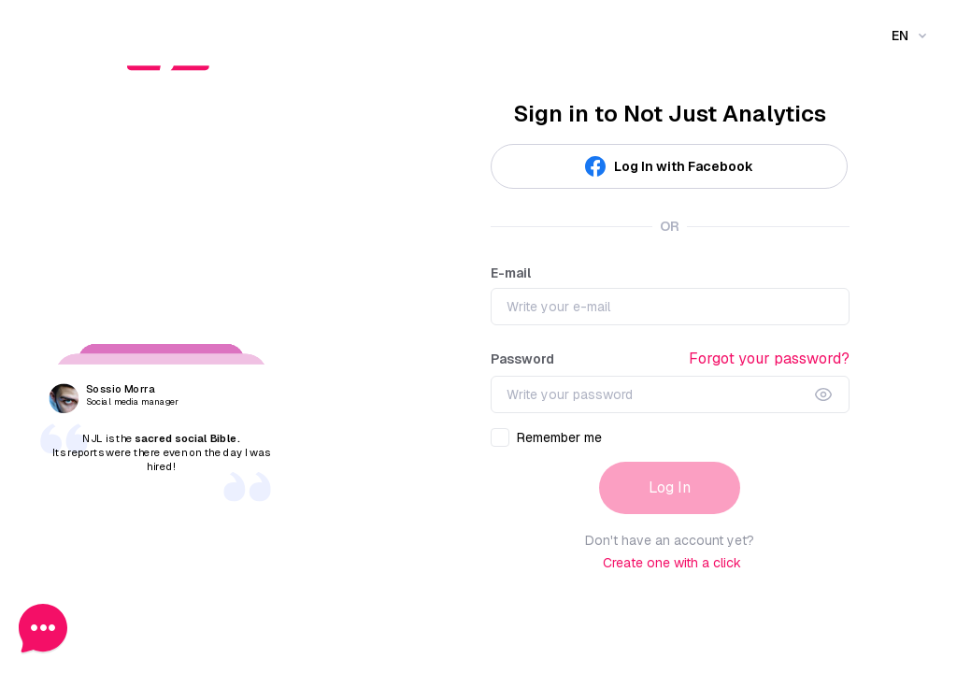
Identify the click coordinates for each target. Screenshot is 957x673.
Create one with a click (672, 562)
